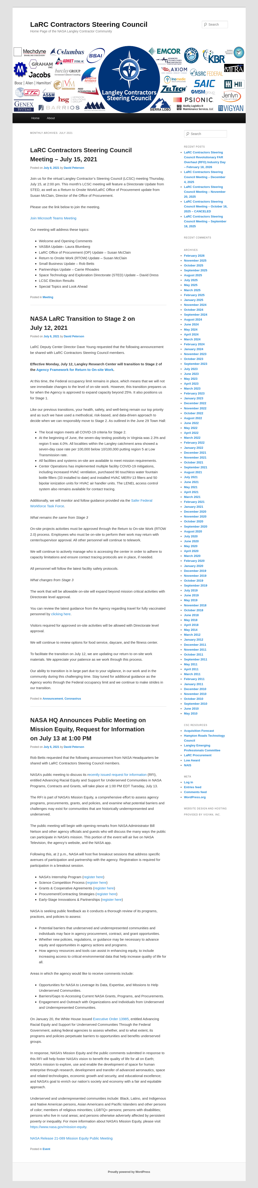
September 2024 (195, 314)
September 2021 (195, 467)
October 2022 (193, 413)
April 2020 (191, 551)
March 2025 (192, 290)
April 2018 (191, 625)
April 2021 (191, 492)
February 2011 (194, 679)
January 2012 (193, 639)
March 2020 (192, 556)
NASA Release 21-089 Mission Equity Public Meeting (71, 1138)
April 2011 (191, 669)
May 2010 (191, 713)
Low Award (192, 760)
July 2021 (191, 477)
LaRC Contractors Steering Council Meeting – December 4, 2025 (205, 176)
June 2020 (191, 541)
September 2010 (195, 703)
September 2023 (195, 364)
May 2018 (191, 620)
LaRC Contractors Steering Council (89, 24)
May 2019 (191, 600)
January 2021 (193, 506)
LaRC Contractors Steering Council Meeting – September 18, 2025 (205, 221)
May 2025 (191, 285)
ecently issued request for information (118, 775)
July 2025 (191, 280)
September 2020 (195, 526)
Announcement (53, 698)
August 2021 (193, 472)
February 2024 (194, 344)
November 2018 (195, 605)
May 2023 (191, 378)
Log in (188, 782)
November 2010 (195, 694)
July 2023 (191, 369)
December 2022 (195, 403)
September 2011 (195, 659)
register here (93, 877)
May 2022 (191, 428)
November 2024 (195, 305)
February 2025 (194, 295)
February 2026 (194, 255)
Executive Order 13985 (111, 1019)
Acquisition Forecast (199, 730)
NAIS (187, 765)
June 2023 (191, 374)
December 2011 (195, 644)
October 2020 (193, 521)
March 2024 (192, 339)
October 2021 (193, 462)
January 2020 (193, 566)
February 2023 (194, 393)
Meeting (48, 297)
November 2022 (195, 408)
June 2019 (191, 595)
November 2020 (195, 516)
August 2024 (193, 319)
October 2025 (193, 265)
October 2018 (193, 610)
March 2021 (192, 497)
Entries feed (192, 787)
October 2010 (193, 699)
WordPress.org (195, 797)
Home (35, 118)
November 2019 (195, 575)
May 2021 (191, 487)
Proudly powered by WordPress (129, 1172)
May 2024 (191, 329)
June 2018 (191, 615)
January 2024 (193, 349)
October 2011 (193, 654)
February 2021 (194, 502)
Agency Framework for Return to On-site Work (75, 370)
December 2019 (195, 571)
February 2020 (194, 561)
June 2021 (191, 482)
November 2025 (195, 260)
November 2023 (195, 354)
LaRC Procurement (198, 755)
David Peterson (74, 167)
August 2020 (193, 531)
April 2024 (191, 334)
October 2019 (193, 580)
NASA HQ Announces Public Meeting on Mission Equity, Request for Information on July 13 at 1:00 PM (88, 729)
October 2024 (193, 309)
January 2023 (193, 398)
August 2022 (193, 418)
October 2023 (193, 359)
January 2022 (193, 447)
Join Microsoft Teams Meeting (53, 218)
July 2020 (191, 536)
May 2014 (191, 630)
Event (46, 1149)
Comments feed (195, 792)
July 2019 (191, 590)
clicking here (61, 614)
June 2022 (191, 423)
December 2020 (195, 511)
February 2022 (194, 442)
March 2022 (192, 437)
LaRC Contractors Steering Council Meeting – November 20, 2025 (205, 191)
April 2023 (191, 383)
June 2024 (191, 324)
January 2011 (193, 684)
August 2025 (193, 275)
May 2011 (191, 664)
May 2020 (191, 546)
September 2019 (195, 585)
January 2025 (193, 300)
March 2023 (192, 388)
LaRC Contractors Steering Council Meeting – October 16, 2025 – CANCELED (205, 206)
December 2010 (195, 689)
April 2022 (191, 433)
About (51, 118)
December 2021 (195, 452)
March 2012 (192, 634)
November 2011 (195, 649)
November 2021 (195, 457)
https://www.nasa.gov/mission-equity (58, 1127)
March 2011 (192, 674)
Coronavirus (73, 698)
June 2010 (191, 708)
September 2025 (195, 270)
